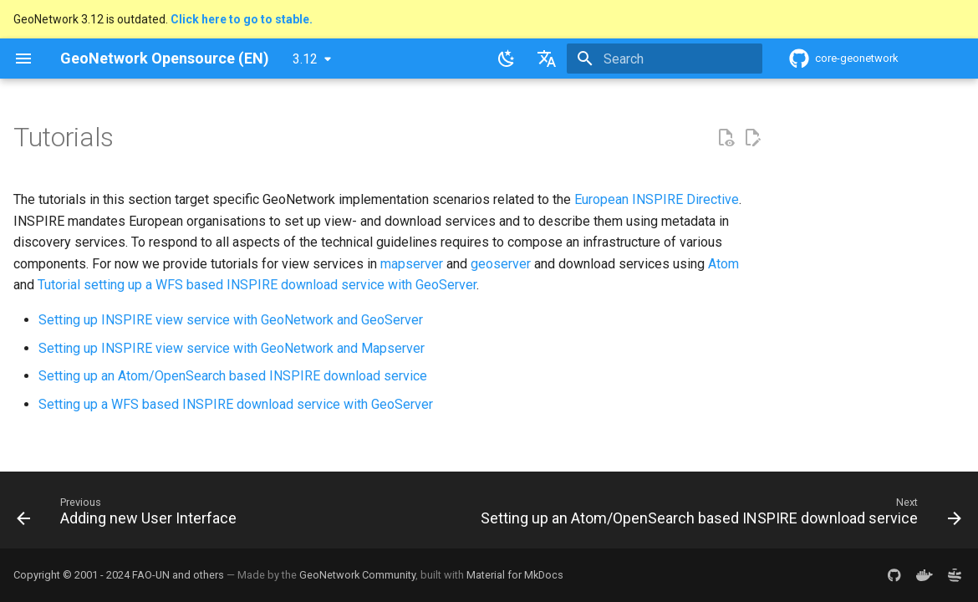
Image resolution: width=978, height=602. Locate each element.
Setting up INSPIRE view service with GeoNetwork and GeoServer (230, 320)
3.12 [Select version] (305, 59)
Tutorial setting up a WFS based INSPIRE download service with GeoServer (257, 285)
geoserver (501, 264)
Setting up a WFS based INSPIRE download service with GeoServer (235, 404)
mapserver (411, 264)
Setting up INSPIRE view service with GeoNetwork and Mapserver (231, 348)
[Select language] (546, 58)
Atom (723, 264)
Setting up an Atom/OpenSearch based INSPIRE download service (232, 376)
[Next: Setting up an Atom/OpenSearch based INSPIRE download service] (718, 515)
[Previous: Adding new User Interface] (129, 515)
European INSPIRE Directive (656, 199)
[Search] (664, 58)
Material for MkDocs (514, 575)
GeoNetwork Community (357, 575)
